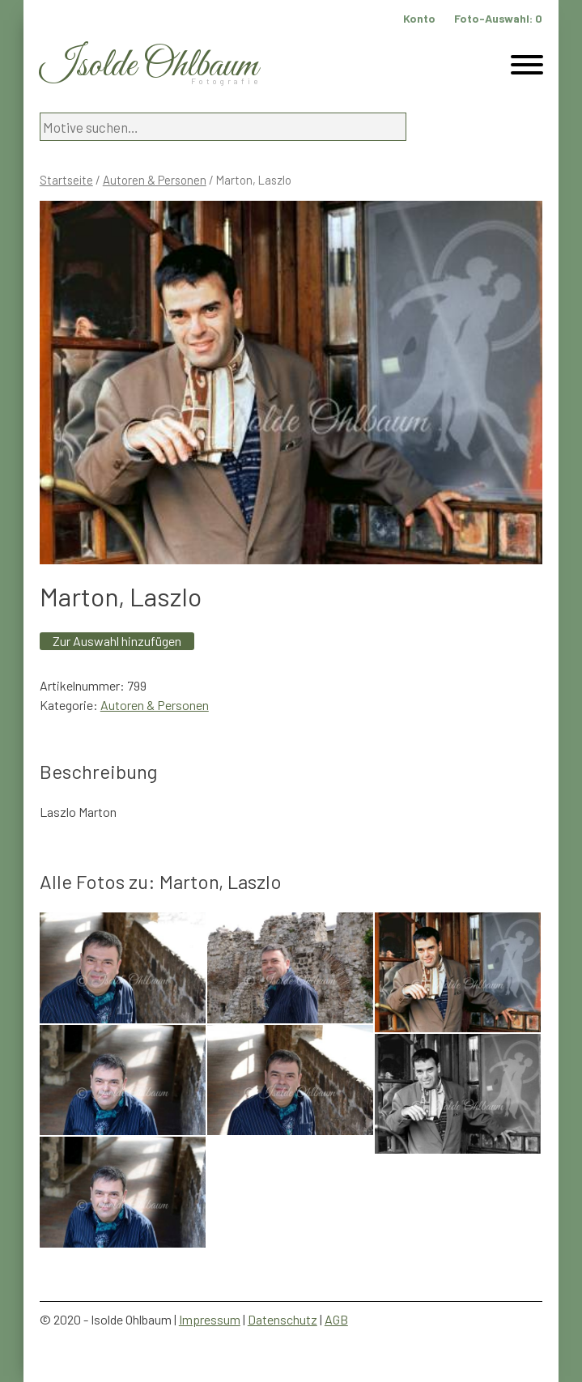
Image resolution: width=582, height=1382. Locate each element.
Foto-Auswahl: (498, 18)
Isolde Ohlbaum (149, 65)
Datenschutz (282, 1319)
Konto (419, 18)
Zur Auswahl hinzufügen (117, 640)
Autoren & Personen (154, 179)
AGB (336, 1319)
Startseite (66, 179)
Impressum (209, 1319)
